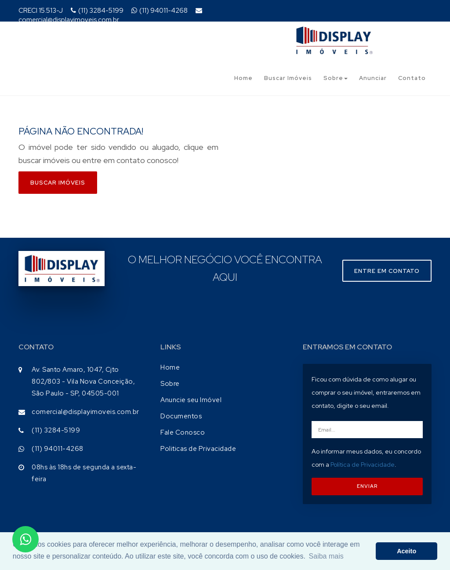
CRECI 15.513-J (40, 10)
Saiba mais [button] (326, 556)
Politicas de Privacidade (198, 448)
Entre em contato (387, 271)
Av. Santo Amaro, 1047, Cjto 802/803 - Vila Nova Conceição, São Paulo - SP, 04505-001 (83, 381)
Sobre (335, 78)
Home (243, 78)
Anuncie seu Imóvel (190, 400)
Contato (412, 78)
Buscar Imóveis (288, 78)
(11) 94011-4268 (159, 10)
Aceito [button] (406, 551)
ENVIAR (367, 486)
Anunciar (373, 78)
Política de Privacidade (362, 464)
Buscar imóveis (57, 182)
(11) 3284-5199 (97, 10)
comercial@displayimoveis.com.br (110, 15)
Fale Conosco (182, 432)
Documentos (181, 416)
